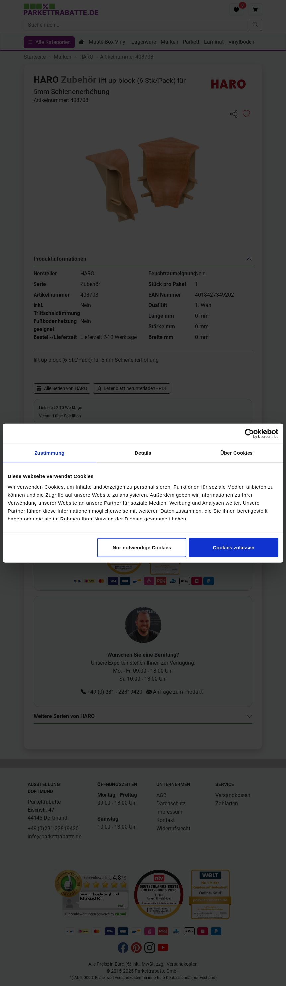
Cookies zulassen (233, 547)
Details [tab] (143, 453)
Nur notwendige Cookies (142, 547)
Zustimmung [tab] (50, 453)
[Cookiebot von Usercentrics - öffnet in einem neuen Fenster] (249, 434)
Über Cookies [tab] (236, 453)
